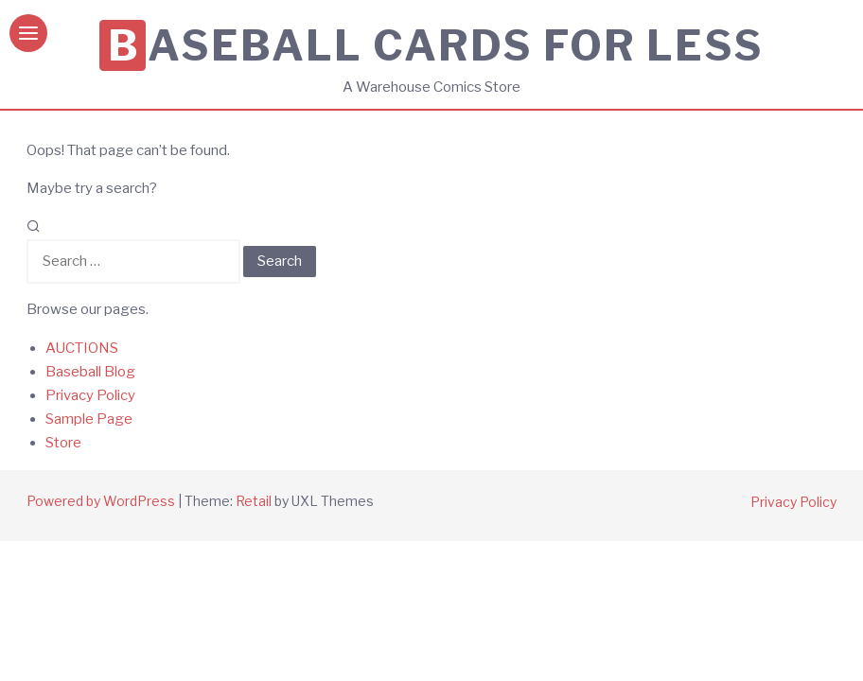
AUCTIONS (81, 348)
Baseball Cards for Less (436, 45)
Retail (254, 501)
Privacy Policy (90, 395)
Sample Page (88, 419)
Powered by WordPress (100, 501)
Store (63, 442)
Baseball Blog (90, 371)
